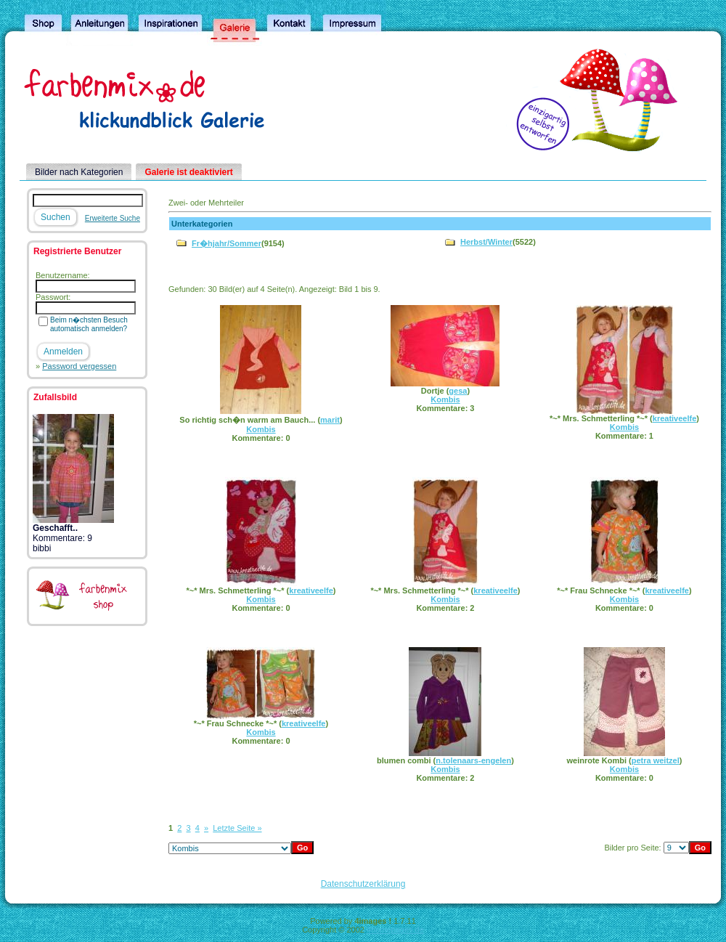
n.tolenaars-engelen (473, 760)
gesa (458, 390)
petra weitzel (656, 760)
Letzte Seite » (237, 828)
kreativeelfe (675, 418)
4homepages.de (395, 929)
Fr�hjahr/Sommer (226, 243)
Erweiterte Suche (112, 218)
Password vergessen (79, 366)
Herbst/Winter (486, 241)
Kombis (260, 429)
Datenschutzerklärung (363, 884)
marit (330, 419)
